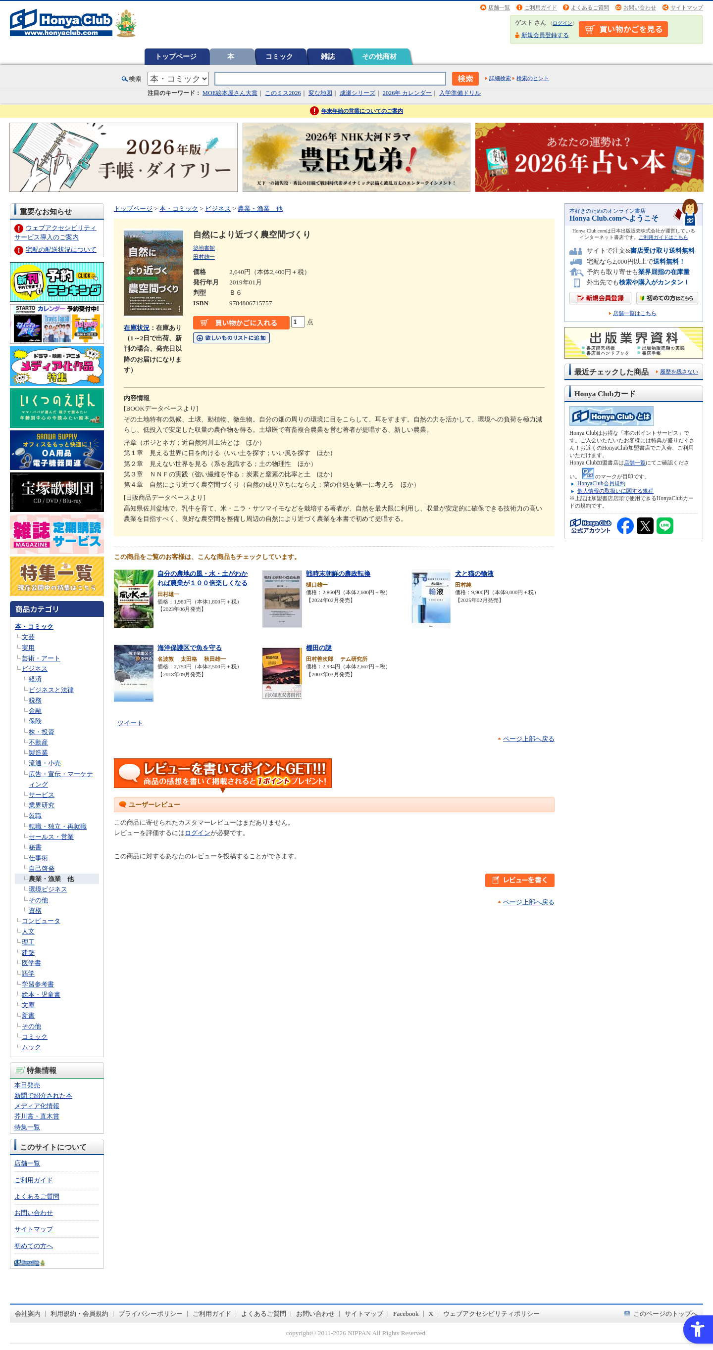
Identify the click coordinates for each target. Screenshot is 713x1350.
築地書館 (204, 248)
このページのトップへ (665, 1313)
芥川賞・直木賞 (36, 1116)
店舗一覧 (499, 7)
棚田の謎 (319, 648)
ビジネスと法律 (51, 690)
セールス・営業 (51, 836)
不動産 (38, 742)
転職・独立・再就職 (58, 826)
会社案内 (28, 1313)
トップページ (176, 56)
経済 (35, 679)
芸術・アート (41, 658)
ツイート (130, 723)
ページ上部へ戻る (529, 739)
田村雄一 (204, 257)
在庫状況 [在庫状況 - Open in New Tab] (137, 327)
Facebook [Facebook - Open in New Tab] (406, 1313)
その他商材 (379, 56)
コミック (279, 56)
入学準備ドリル (460, 93)
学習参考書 (38, 984)
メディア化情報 (36, 1106)
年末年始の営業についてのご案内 (362, 111)
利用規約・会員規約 (79, 1313)
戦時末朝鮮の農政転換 (338, 573)
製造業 (38, 752)
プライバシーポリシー (150, 1313)
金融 (35, 710)
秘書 (35, 847)
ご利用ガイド (540, 7)
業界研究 (41, 805)
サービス (41, 794)
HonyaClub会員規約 (601, 483)
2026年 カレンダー (407, 93)
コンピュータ (41, 921)
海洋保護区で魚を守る (189, 648)
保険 (35, 721)
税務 (35, 700)
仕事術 (38, 858)
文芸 (28, 637)
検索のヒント (532, 78)
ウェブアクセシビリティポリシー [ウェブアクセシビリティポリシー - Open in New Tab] (491, 1313)
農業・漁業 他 (51, 879)
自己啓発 (41, 868)
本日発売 (27, 1085)
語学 (28, 973)
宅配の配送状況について (61, 249)
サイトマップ (686, 7)
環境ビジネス (48, 889)
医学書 (31, 963)
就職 (35, 816)
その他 (38, 900)
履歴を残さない (679, 371)
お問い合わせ (639, 7)
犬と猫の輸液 (474, 573)
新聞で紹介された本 (43, 1095)
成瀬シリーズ (357, 93)
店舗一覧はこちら (635, 313)
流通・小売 (45, 763)
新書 (28, 1015)
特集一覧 (27, 1127)
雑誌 (328, 56)
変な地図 (320, 93)
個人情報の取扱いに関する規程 (615, 491)
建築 (28, 952)
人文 (28, 931)
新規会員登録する (545, 35)
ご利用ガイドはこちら (663, 237)
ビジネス (35, 668)
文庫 (28, 1005)
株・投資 (41, 732)
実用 (28, 648)
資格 (35, 910)
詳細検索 (500, 78)
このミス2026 (283, 93)
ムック (31, 1047)
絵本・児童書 (41, 994)
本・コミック (34, 626)
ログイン (562, 23)
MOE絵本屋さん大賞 (230, 93)
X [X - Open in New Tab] (431, 1313)
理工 (28, 942)
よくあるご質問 (590, 7)
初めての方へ (33, 1246)
